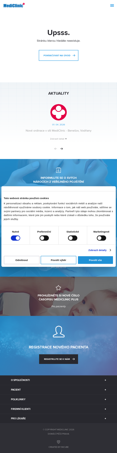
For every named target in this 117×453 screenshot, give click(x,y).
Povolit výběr (58, 260)
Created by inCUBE (59, 443)
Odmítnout (21, 260)
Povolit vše (95, 260)
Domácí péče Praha (58, 433)
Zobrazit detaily (97, 250)
